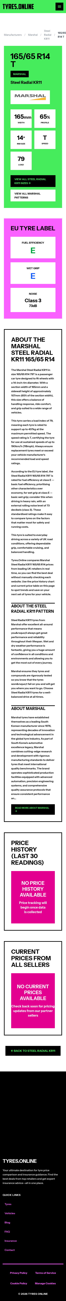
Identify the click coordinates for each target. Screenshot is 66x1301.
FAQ (7, 1231)
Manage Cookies (45, 1283)
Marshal (33, 34)
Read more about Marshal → (32, 809)
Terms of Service (45, 1272)
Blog (7, 1222)
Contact (10, 1250)
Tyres (8, 1204)
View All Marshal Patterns (27, 195)
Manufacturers (13, 34)
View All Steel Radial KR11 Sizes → (30, 181)
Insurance (11, 1240)
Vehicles (10, 1213)
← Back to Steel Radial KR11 (33, 1051)
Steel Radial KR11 (47, 34)
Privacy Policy (18, 1272)
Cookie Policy (18, 1283)
